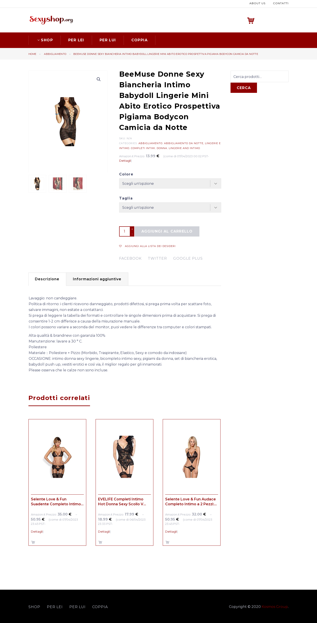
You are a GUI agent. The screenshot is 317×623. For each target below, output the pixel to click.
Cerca (244, 88)
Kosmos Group (275, 607)
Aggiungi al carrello (167, 231)
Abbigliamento (55, 54)
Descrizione (47, 279)
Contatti (281, 3)
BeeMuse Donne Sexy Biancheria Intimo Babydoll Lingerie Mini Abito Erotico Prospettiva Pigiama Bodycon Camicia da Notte (165, 54)
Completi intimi (143, 148)
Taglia (126, 198)
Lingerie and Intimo (184, 148)
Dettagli (125, 160)
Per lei (76, 40)
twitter (157, 258)
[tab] (47, 279)
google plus (188, 258)
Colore (126, 174)
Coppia (139, 40)
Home (32, 54)
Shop (44, 40)
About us (257, 3)
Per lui (108, 40)
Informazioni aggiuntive (97, 279)
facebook (130, 258)
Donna (162, 148)
